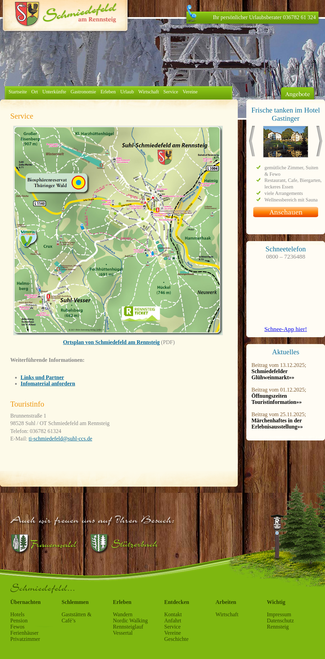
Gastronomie (83, 91)
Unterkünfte (54, 91)
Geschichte (176, 639)
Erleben (108, 91)
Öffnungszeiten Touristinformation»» (276, 399)
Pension (19, 620)
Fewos (17, 627)
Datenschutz (280, 620)
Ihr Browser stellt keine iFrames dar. (285, 166)
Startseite (18, 91)
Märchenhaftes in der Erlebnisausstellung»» (277, 424)
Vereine (190, 91)
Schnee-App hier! (285, 329)
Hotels (17, 614)
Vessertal (123, 633)
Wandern (122, 614)
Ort (34, 91)
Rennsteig (278, 627)
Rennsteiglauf (128, 627)
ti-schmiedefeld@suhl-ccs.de (60, 438)
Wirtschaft (148, 91)
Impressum (279, 614)
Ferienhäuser (24, 633)
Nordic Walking (130, 620)
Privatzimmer (25, 639)
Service (171, 91)
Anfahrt (172, 620)
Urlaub (127, 91)
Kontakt (173, 614)
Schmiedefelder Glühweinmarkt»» (272, 374)
